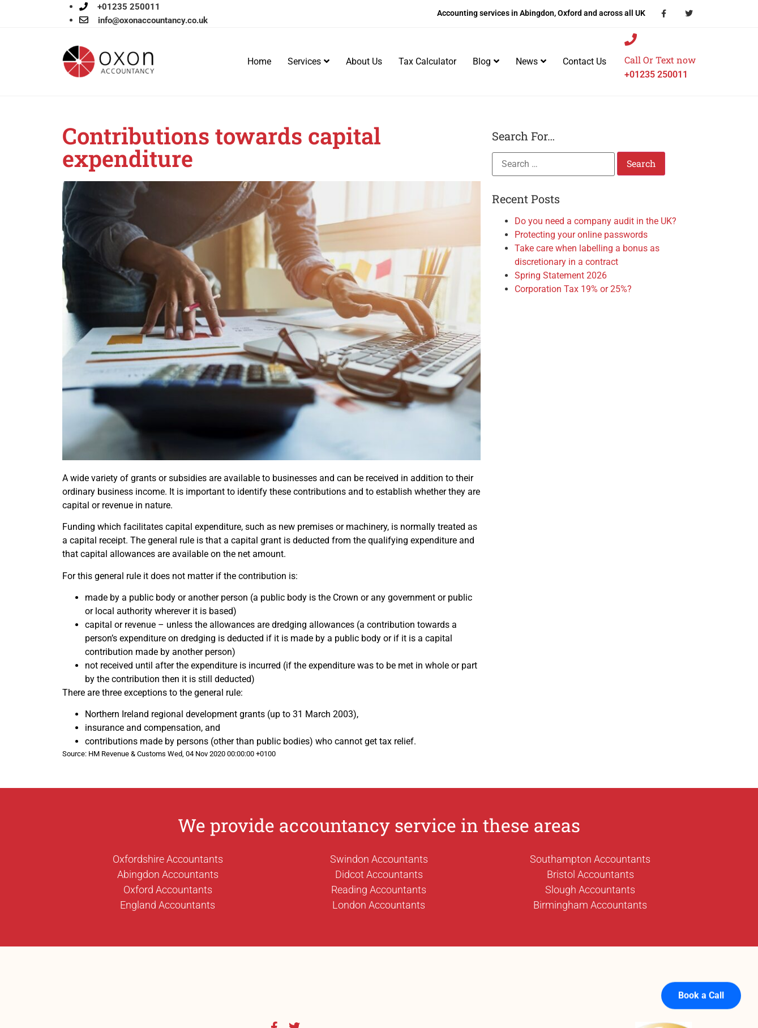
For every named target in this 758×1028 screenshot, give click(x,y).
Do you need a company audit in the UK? (595, 221)
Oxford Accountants (167, 890)
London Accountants (378, 905)
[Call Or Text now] (630, 39)
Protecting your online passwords (581, 234)
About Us (364, 61)
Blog (486, 61)
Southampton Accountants (590, 859)
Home (259, 61)
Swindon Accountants (379, 859)
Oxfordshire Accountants (168, 859)
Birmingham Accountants (590, 905)
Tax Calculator (427, 61)
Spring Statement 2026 (561, 275)
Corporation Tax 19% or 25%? (573, 289)
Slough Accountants (590, 890)
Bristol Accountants (590, 874)
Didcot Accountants (379, 874)
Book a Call (701, 983)
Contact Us (584, 61)
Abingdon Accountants (168, 874)
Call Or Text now (660, 60)
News (531, 61)
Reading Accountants (378, 890)
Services (308, 61)
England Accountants (167, 905)
